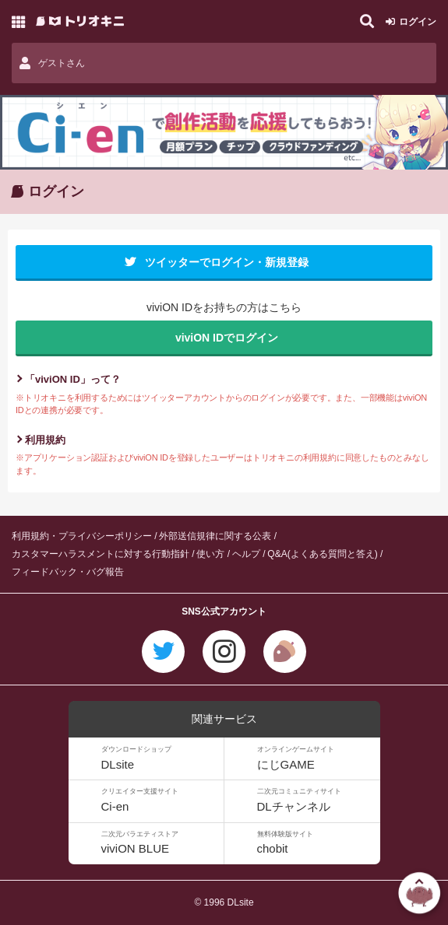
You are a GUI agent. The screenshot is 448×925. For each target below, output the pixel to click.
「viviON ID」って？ (73, 379)
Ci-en (160, 800)
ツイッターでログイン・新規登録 (227, 262)
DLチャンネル (316, 800)
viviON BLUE (160, 843)
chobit (316, 843)
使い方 (210, 553)
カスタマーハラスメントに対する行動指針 (100, 553)
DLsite (160, 758)
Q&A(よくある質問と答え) (322, 553)
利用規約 (45, 440)
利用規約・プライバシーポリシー (82, 536)
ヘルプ (246, 553)
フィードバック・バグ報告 (68, 571)
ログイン (417, 21)
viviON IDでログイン (226, 337)
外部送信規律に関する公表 (215, 536)
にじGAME (316, 758)
